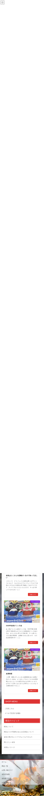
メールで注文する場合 (12, 713)
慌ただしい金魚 (9, 742)
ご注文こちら (9, 708)
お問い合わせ (6, 782)
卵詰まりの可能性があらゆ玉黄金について (19, 732)
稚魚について (8, 726)
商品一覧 (5, 766)
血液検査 (9, 674)
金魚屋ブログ (6, 778)
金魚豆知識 (6, 774)
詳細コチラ (33, 594)
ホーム (4, 762)
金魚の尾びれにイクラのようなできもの (18, 737)
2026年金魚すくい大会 (14, 626)
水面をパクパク (9, 747)
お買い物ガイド (7, 770)
